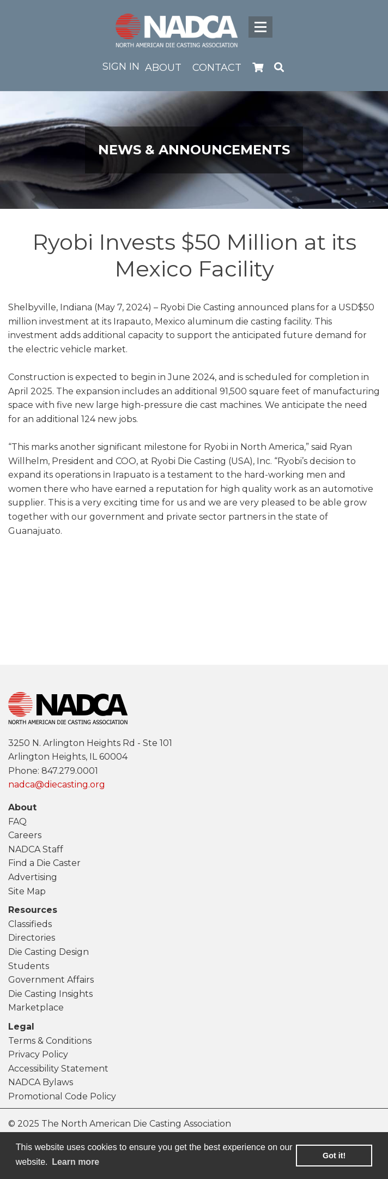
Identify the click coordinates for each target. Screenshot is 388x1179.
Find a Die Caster (44, 863)
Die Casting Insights (50, 994)
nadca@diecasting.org (56, 784)
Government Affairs (51, 980)
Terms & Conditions (50, 1041)
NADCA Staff (35, 849)
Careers (24, 835)
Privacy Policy (38, 1054)
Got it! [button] (334, 1155)
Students (28, 966)
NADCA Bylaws (40, 1082)
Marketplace (36, 1007)
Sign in (121, 67)
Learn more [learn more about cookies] (75, 1161)
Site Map (27, 891)
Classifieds (30, 924)
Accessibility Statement (58, 1068)
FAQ (17, 821)
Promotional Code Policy (62, 1096)
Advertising (32, 877)
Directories (31, 938)
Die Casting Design (48, 952)
